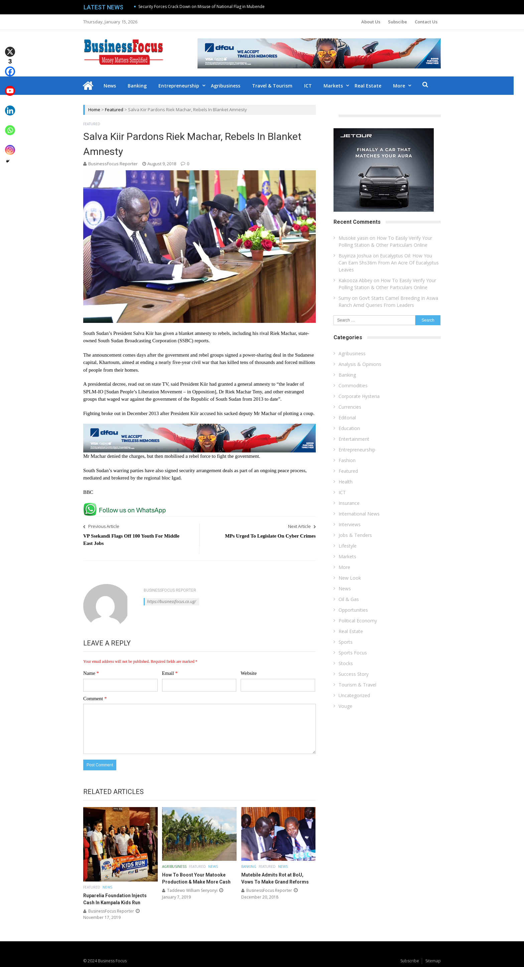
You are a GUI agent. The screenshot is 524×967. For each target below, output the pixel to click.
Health (346, 481)
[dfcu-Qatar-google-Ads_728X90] (199, 427)
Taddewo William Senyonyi (192, 890)
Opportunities (353, 610)
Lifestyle (348, 546)
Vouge (345, 706)
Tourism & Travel (357, 685)
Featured (114, 110)
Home (94, 110)
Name (91, 673)
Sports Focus (353, 652)
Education (349, 428)
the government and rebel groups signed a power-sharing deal (219, 354)
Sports (346, 642)
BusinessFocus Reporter (113, 164)
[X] (10, 47)
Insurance (349, 503)
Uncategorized (354, 695)
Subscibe (397, 22)
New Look (350, 578)
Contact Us (426, 22)
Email (170, 673)
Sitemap (433, 960)
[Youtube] (10, 86)
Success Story (354, 674)
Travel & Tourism (277, 85)
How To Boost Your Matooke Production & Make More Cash (196, 878)
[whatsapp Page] (126, 506)
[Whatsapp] (10, 125)
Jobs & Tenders (355, 535)
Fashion (347, 460)
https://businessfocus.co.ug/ (171, 601)
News (115, 85)
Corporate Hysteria (359, 396)
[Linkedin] (10, 106)
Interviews (350, 524)
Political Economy (358, 620)
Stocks (346, 663)
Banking (142, 85)
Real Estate (373, 85)
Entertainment (354, 439)
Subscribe (409, 960)
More (404, 85)
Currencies (350, 407)
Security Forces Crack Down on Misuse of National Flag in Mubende (201, 6)
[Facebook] (10, 66)
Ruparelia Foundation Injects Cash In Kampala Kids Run (115, 899)
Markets (338, 85)
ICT (313, 85)
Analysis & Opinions (360, 364)
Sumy (345, 298)
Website (249, 673)
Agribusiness (231, 85)
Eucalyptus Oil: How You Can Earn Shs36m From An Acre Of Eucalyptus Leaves (389, 262)
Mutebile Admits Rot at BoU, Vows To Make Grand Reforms (275, 878)
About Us (370, 22)
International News (359, 514)
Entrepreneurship (184, 85)
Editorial (347, 417)
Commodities (353, 385)
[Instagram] (10, 145)
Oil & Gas (349, 599)
